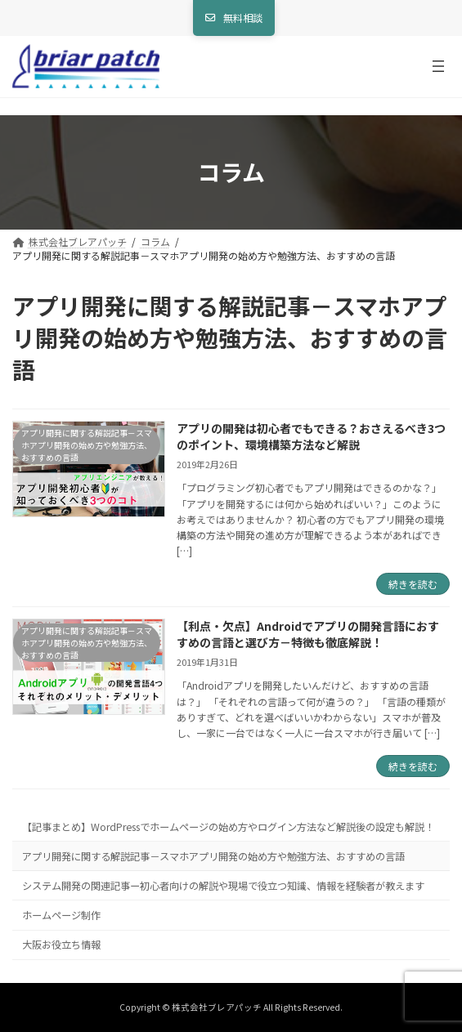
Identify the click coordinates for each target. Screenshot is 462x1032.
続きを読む (412, 584)
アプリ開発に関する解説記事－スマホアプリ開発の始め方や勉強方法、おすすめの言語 (213, 856)
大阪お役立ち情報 (61, 944)
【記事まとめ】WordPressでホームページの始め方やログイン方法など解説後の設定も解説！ (228, 827)
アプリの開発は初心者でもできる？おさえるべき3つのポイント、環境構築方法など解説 (311, 436)
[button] (234, 18)
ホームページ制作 (61, 915)
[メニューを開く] (438, 66)
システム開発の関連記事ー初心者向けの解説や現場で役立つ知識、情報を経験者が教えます (223, 885)
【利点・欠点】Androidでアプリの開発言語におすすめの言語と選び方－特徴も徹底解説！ (308, 634)
